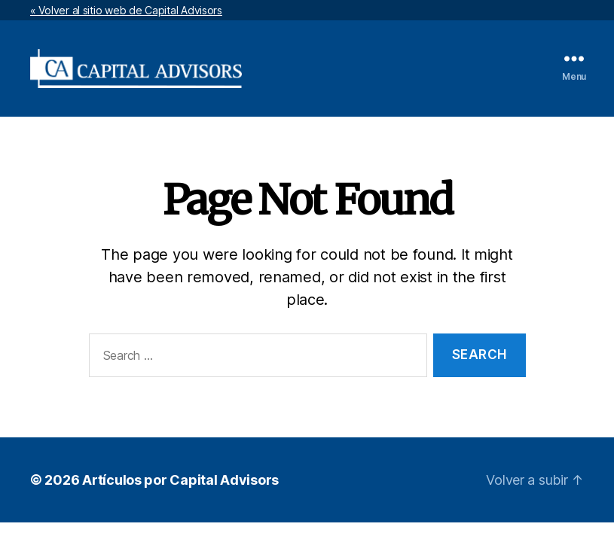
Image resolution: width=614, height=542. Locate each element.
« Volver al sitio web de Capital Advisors (126, 10)
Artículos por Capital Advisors (180, 480)
